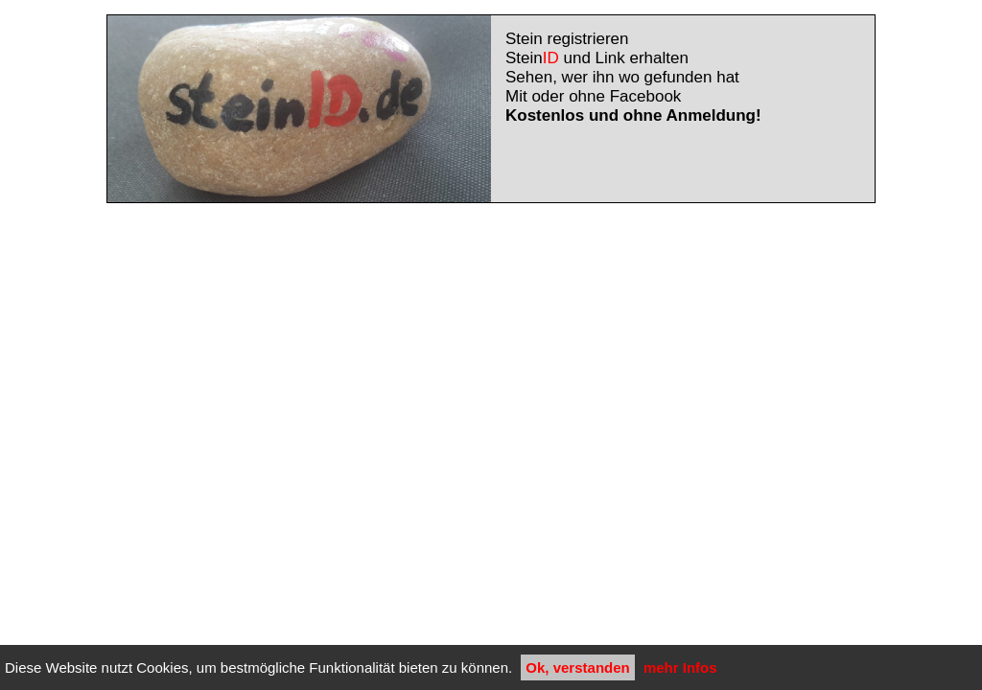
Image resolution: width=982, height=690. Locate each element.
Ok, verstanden (577, 667)
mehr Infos (680, 667)
